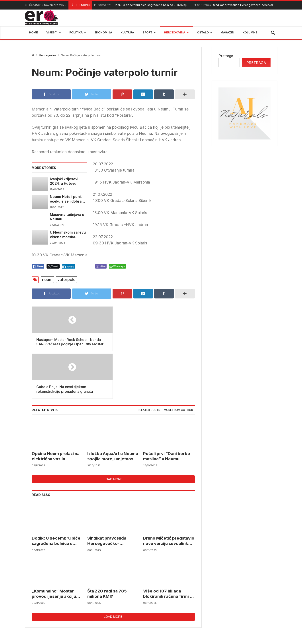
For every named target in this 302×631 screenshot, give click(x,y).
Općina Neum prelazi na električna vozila (56, 409)
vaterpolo (66, 279)
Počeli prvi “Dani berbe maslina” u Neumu (166, 409)
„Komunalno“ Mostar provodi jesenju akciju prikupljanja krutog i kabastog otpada (54, 546)
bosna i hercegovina (257, 600)
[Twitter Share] (53, 266)
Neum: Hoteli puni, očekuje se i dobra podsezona (66, 199)
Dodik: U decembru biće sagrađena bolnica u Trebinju (140, 5)
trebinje (225, 600)
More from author (178, 362)
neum (47, 279)
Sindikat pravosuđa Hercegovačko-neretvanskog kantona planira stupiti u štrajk (110, 493)
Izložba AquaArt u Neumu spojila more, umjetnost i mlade (112, 409)
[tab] (149, 363)
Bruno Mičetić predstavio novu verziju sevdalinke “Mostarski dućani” (168, 493)
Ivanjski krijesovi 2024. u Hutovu (64, 181)
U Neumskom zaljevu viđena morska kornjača (68, 234)
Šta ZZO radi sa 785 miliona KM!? (107, 546)
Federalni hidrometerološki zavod (121, 600)
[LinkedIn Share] (68, 266)
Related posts (149, 362)
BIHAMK (204, 600)
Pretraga (225, 56)
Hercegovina (47, 55)
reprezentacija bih (173, 600)
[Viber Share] (101, 266)
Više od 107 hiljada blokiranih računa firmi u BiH (167, 546)
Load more (113, 432)
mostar (79, 600)
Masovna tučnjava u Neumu (67, 217)
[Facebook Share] (38, 266)
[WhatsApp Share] (117, 266)
